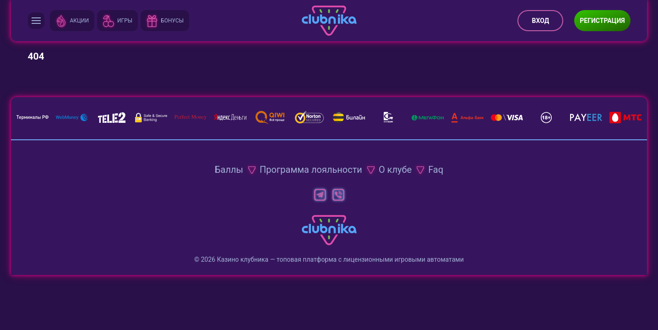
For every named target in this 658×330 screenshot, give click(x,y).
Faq (435, 169)
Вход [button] (540, 20)
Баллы (229, 169)
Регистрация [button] (602, 20)
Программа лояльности (311, 169)
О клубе (395, 169)
